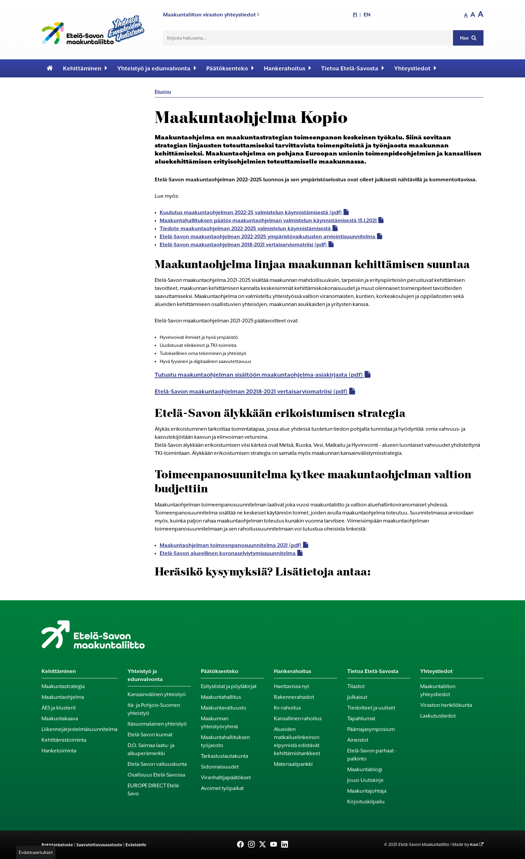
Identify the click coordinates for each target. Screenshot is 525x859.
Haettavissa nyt (291, 686)
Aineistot (357, 740)
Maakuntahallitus (221, 697)
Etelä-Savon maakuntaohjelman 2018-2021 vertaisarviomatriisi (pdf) (243, 245)
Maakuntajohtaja (366, 791)
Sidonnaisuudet (220, 767)
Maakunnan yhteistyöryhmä (219, 723)
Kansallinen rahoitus (298, 719)
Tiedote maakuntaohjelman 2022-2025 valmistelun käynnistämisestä (245, 229)
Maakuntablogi (364, 769)
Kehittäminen (85, 68)
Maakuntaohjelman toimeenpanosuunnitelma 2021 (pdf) (230, 545)
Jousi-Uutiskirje (365, 780)
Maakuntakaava (60, 719)
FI (355, 14)
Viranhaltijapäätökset (226, 778)
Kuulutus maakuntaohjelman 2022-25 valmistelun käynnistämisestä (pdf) (251, 212)
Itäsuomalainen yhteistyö (157, 724)
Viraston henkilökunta (446, 705)
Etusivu (163, 91)
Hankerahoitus (287, 68)
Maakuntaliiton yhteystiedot (437, 690)
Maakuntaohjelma (63, 697)
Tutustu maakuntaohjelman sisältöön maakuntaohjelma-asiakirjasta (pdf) (259, 374)
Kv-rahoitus (287, 708)
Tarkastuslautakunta (224, 756)
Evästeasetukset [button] (36, 852)
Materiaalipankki (293, 764)
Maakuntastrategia (63, 686)
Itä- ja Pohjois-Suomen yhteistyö (154, 709)
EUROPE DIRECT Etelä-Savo (154, 790)
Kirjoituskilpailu (366, 802)
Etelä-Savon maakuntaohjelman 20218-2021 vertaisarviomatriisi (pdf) (251, 391)
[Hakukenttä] (308, 38)
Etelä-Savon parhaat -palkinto (371, 755)
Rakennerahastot (294, 697)
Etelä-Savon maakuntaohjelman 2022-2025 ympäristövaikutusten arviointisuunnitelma (267, 237)
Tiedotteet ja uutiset (371, 708)
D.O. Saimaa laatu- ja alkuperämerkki (151, 749)
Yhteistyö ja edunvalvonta (156, 68)
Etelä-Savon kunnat (150, 735)
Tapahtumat (361, 719)
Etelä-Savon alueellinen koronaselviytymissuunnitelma (228, 553)
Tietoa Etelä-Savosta (352, 68)
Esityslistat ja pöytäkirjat (228, 686)
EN (367, 14)
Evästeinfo (136, 844)
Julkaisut (357, 697)
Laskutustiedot (438, 716)
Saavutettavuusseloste (99, 844)
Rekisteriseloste (57, 844)
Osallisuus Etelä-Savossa (156, 775)
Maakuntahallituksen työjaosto (225, 741)
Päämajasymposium (371, 729)
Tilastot (356, 686)
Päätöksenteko (230, 68)
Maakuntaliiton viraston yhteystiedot (211, 14)
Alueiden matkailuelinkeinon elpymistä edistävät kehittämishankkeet (297, 741)
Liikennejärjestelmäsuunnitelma (80, 729)
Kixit (474, 845)
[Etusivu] (50, 68)
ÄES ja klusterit (59, 708)
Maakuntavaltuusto (223, 708)
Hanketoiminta (59, 751)
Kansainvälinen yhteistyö (157, 694)
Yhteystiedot (415, 68)
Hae (468, 38)
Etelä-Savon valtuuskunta (157, 764)
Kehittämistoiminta (64, 740)
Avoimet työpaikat (222, 788)
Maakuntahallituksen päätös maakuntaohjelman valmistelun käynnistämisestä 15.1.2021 (268, 221)
